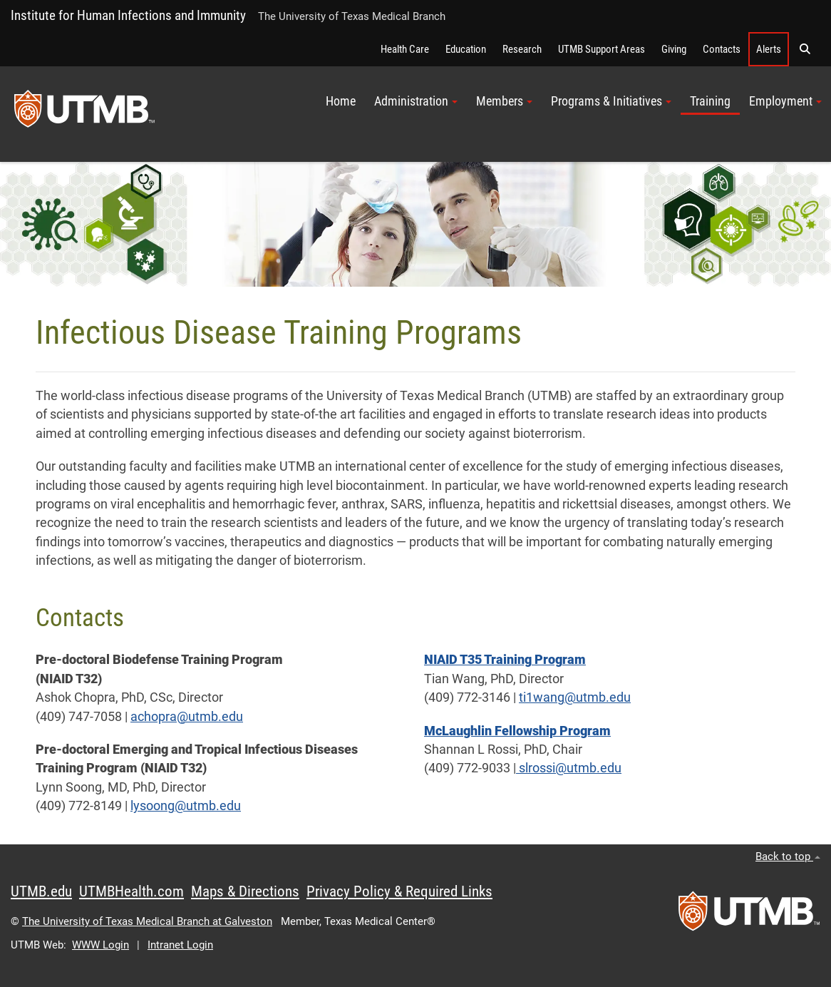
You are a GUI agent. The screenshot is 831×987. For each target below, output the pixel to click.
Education (465, 49)
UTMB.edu (41, 891)
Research (522, 49)
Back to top (787, 856)
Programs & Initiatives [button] (611, 101)
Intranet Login (180, 945)
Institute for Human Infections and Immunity (128, 15)
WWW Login (100, 945)
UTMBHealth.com (131, 891)
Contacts (721, 49)
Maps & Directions (245, 891)
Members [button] (504, 101)
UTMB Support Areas (601, 49)
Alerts (768, 49)
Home (341, 101)
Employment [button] (785, 101)
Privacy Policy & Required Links (399, 891)
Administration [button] (416, 101)
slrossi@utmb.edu (568, 768)
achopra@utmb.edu (186, 717)
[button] (804, 49)
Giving (673, 49)
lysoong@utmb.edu (185, 806)
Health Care (405, 49)
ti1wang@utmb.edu (575, 697)
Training (710, 101)
